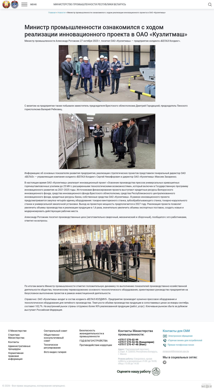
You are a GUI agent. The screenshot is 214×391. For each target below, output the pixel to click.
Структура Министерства (16, 336)
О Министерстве (17, 330)
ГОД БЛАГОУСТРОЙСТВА (94, 340)
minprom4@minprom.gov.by (176, 351)
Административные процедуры (19, 347)
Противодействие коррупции (96, 345)
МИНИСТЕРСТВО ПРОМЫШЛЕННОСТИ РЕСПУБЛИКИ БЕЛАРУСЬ (90, 4)
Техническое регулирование (52, 346)
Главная (52, 12)
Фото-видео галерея (55, 352)
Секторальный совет (55, 330)
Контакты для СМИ (176, 331)
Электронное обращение (180, 336)
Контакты (13, 342)
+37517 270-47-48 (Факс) (132, 344)
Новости (61, 12)
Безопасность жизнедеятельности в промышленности (92, 333)
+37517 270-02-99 (128, 339)
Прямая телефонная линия (181, 345)
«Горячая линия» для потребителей (185, 340)
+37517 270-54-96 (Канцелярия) (136, 342)
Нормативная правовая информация (15, 356)
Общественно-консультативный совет (54, 337)
